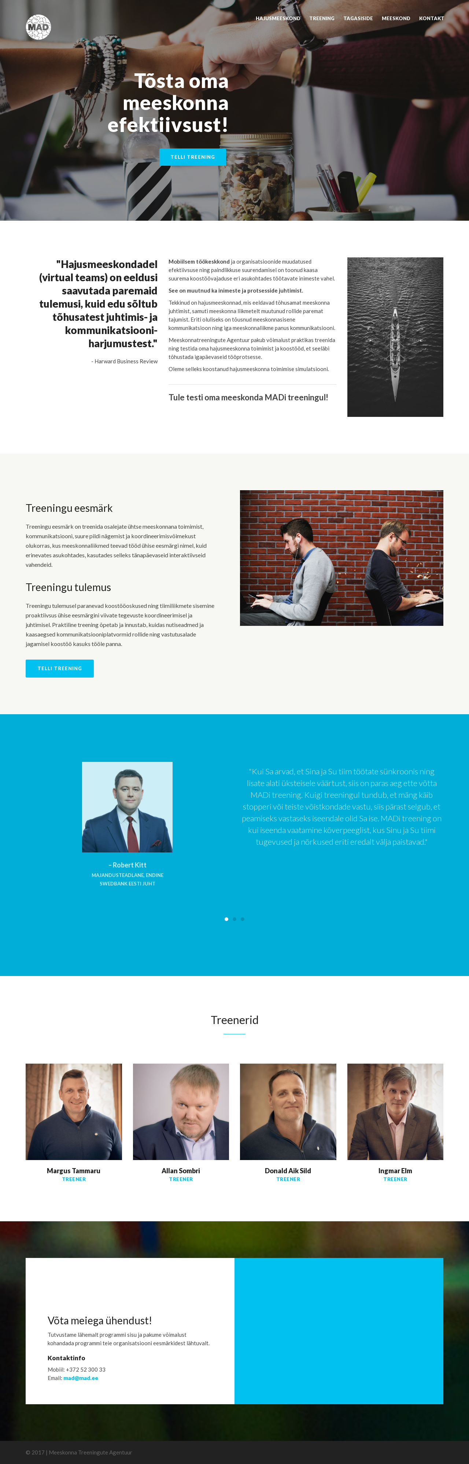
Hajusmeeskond (278, 18)
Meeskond (396, 18)
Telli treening (192, 157)
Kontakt (431, 18)
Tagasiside (358, 18)
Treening (322, 18)
